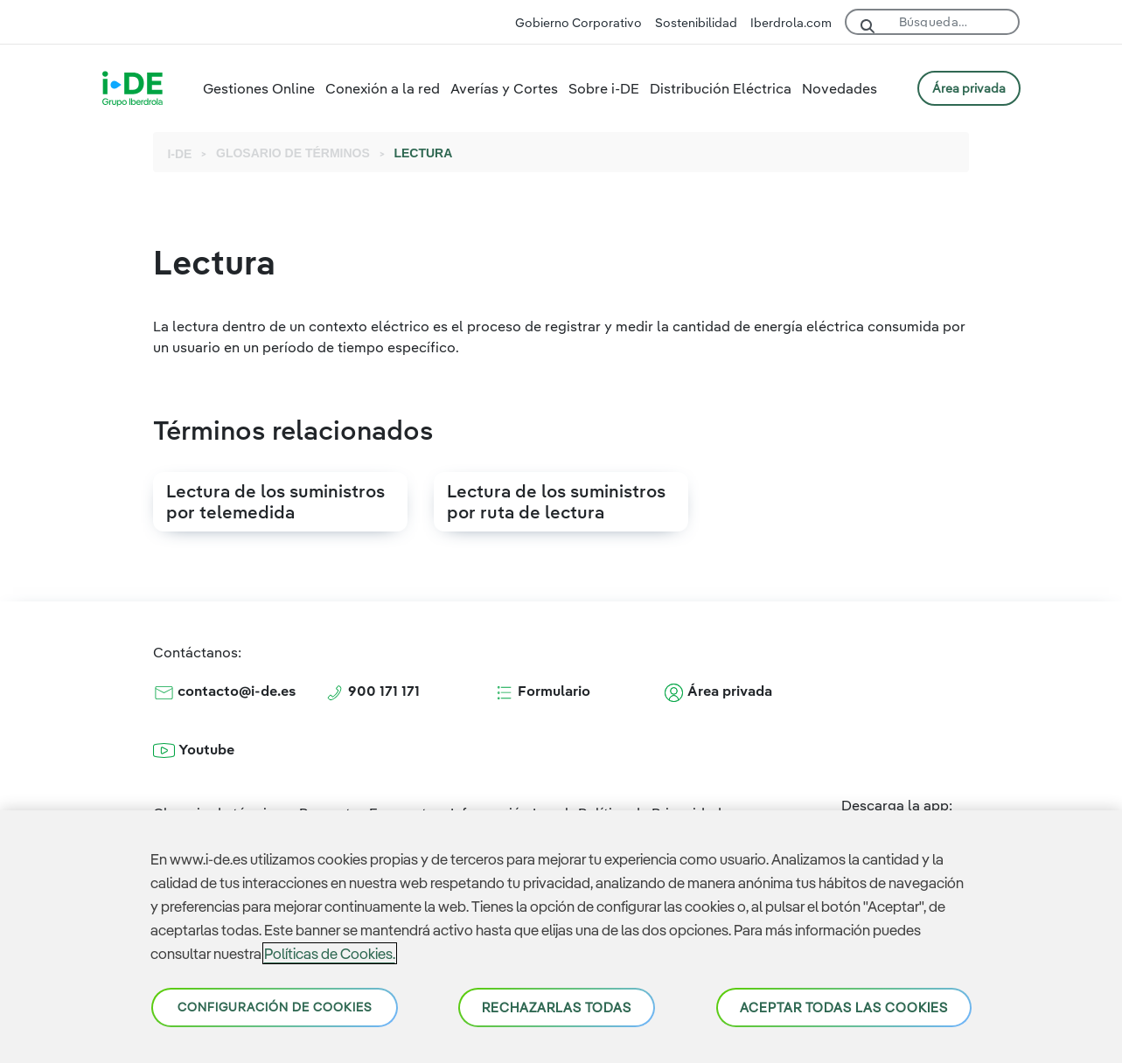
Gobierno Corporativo (578, 23)
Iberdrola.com (791, 23)
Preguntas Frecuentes (370, 805)
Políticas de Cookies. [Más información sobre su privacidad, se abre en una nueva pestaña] (329, 953)
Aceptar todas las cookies (844, 1007)
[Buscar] (953, 18)
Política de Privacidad (649, 805)
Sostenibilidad (696, 23)
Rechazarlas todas (556, 1007)
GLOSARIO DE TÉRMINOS (293, 153)
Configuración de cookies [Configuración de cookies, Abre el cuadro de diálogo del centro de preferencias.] (275, 1007)
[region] (561, 936)
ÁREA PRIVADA (969, 88)
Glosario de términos (221, 805)
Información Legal (509, 805)
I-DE (179, 154)
